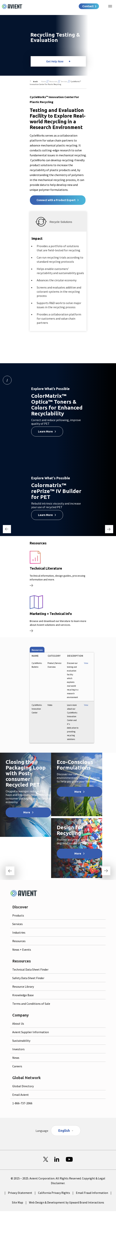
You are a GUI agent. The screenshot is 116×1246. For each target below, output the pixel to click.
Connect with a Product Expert (56, 200)
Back (35, 81)
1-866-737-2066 (22, 1103)
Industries (18, 932)
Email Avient (20, 1095)
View (86, 663)
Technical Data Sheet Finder (30, 969)
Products (18, 915)
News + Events (21, 949)
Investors (18, 1049)
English (64, 1130)
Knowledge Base (23, 995)
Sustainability (21, 1040)
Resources (53, 81)
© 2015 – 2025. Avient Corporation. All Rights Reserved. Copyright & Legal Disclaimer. (58, 1180)
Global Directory (23, 1086)
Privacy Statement (20, 1193)
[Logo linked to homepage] (12, 6)
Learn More (45, 431)
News (15, 1058)
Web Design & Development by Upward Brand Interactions (66, 1202)
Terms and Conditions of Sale (31, 1003)
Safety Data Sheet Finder (28, 978)
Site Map (17, 1202)
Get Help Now (54, 61)
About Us (18, 1023)
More (26, 812)
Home (43, 81)
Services (64, 81)
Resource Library (23, 986)
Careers (17, 1066)
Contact (88, 6)
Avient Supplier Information (30, 1032)
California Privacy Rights (54, 1193)
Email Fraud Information (92, 1193)
